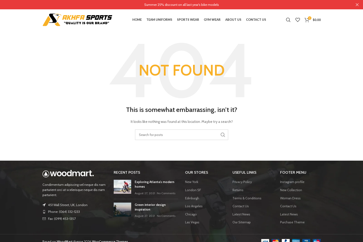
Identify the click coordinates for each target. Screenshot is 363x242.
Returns (238, 190)
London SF (193, 190)
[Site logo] (77, 19)
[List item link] (74, 211)
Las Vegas (192, 222)
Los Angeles (194, 206)
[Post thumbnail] (122, 187)
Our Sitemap (242, 222)
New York (191, 182)
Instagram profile (292, 182)
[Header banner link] (174, 4)
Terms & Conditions (247, 198)
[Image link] (68, 173)
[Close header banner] (357, 4)
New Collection (291, 190)
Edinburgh (192, 198)
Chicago (191, 214)
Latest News (241, 214)
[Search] (288, 19)
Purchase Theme (292, 222)
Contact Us (241, 206)
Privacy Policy (242, 182)
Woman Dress (290, 198)
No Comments (166, 193)
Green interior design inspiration (150, 207)
